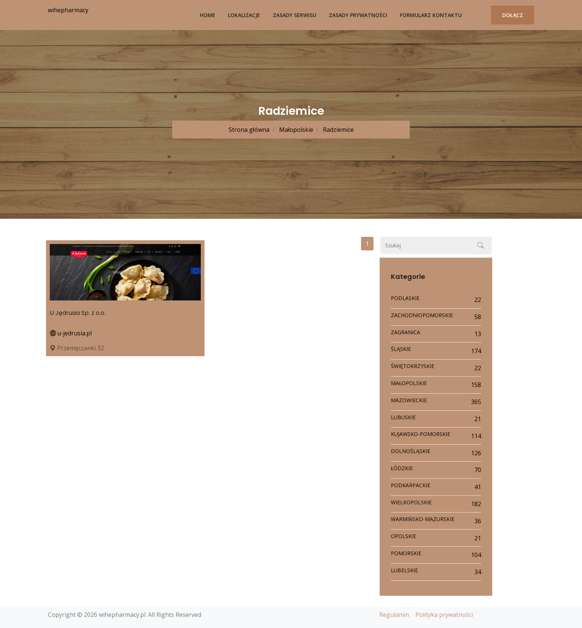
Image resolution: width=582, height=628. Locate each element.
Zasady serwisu (294, 15)
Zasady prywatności (358, 15)
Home (207, 15)
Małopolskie (295, 130)
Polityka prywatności (444, 615)
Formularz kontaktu (431, 15)
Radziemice (337, 130)
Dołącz (512, 15)
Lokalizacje (244, 15)
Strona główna (249, 130)
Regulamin (394, 615)
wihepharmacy (68, 10)
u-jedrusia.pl (71, 333)
